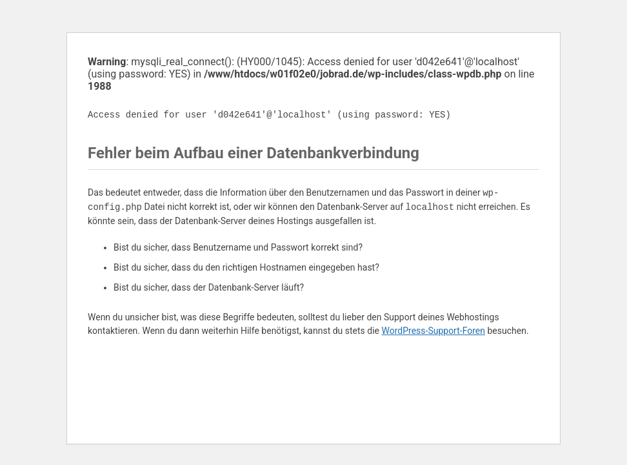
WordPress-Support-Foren (433, 331)
